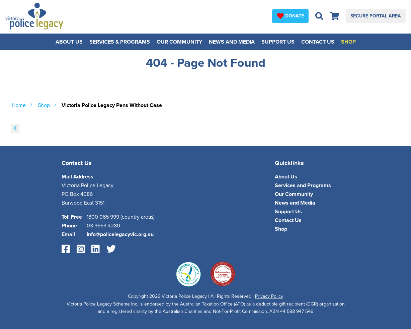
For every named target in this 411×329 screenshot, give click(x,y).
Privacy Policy (269, 296)
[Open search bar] (319, 16)
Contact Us (317, 42)
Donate (290, 15)
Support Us (278, 42)
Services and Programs (303, 185)
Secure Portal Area (375, 16)
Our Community (179, 42)
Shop (348, 42)
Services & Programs (119, 42)
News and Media (232, 42)
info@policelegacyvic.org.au (120, 234)
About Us (69, 42)
